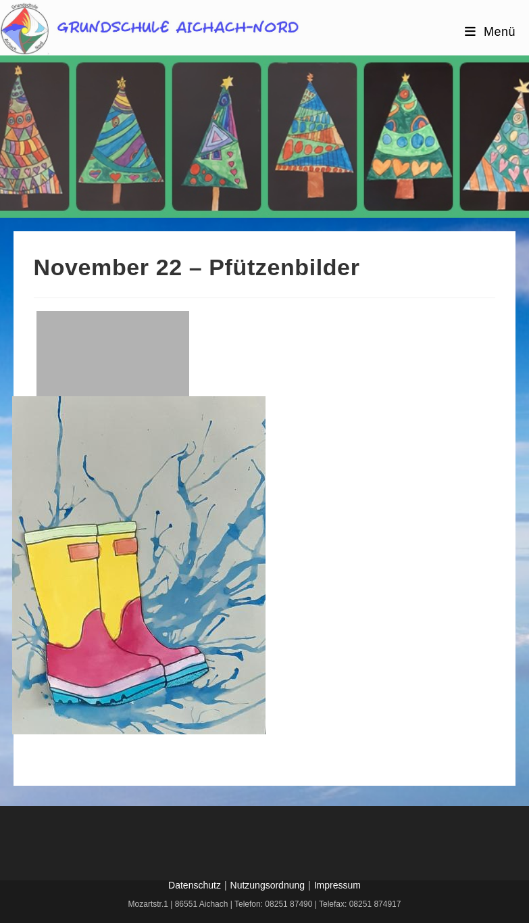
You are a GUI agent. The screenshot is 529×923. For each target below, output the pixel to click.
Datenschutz (194, 885)
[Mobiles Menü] (490, 32)
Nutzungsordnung (267, 885)
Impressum (337, 885)
